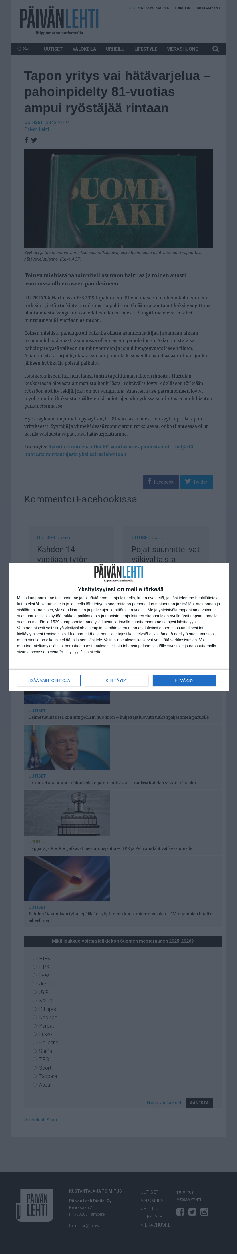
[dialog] (119, 627)
